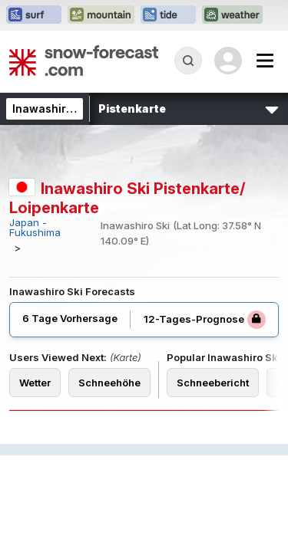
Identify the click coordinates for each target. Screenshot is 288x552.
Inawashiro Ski (52, 108)
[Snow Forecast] (83, 60)
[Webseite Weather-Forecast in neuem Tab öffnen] (232, 15)
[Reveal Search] (188, 60)
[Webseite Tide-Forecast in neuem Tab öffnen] (168, 15)
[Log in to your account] (228, 60)
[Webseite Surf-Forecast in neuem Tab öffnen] (33, 15)
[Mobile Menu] (265, 60)
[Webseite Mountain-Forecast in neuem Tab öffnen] (101, 15)
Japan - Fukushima (35, 228)
